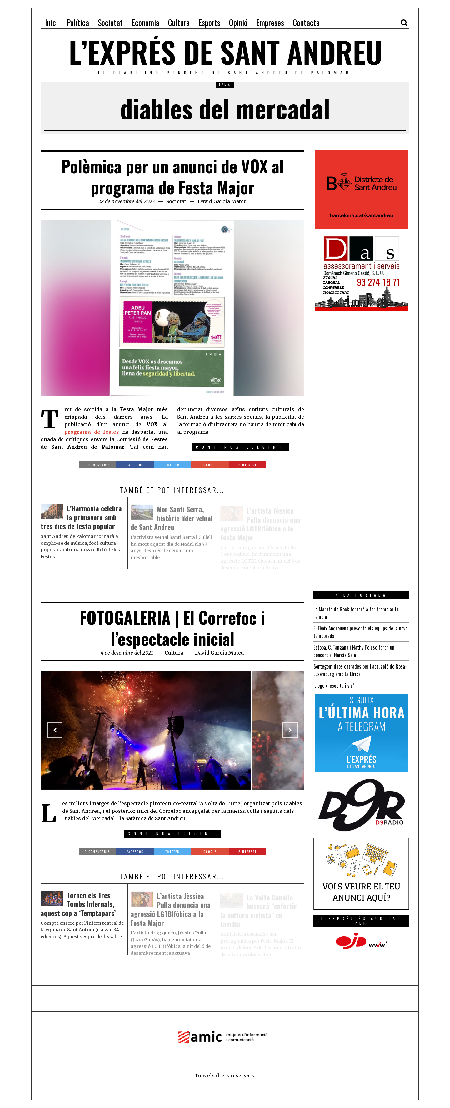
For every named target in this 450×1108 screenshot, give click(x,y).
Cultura (174, 653)
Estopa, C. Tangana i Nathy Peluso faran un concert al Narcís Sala (353, 651)
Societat (176, 201)
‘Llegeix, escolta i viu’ (333, 685)
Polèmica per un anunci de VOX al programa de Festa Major (172, 176)
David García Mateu (222, 201)
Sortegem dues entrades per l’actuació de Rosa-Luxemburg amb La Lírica (360, 670)
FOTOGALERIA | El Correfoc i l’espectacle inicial (172, 627)
